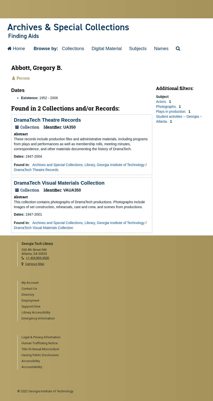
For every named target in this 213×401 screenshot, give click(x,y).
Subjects (138, 48)
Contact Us (29, 288)
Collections (73, 48)
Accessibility (31, 361)
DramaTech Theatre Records (47, 120)
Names (161, 48)
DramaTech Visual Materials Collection (59, 183)
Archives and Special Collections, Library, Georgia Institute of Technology (88, 165)
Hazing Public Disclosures (40, 355)
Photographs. (167, 107)
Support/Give (31, 306)
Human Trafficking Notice (40, 343)
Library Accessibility (36, 312)
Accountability (32, 367)
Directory (28, 294)
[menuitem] (109, 283)
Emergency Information (38, 318)
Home (16, 48)
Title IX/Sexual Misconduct (40, 349)
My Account (30, 283)
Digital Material (107, 48)
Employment (30, 300)
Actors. (162, 102)
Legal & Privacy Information (41, 337)
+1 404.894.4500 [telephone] (37, 258)
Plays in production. (171, 112)
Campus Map (34, 264)
